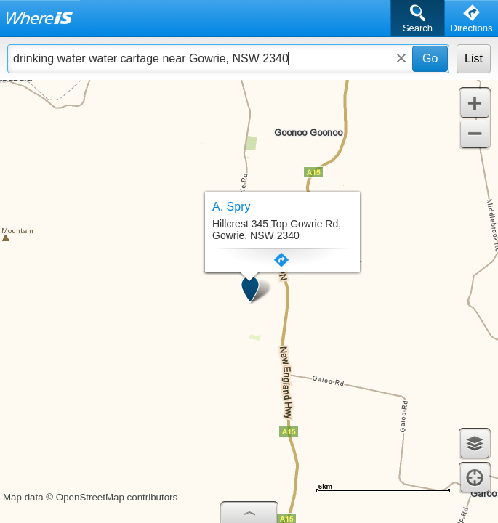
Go (430, 58)
